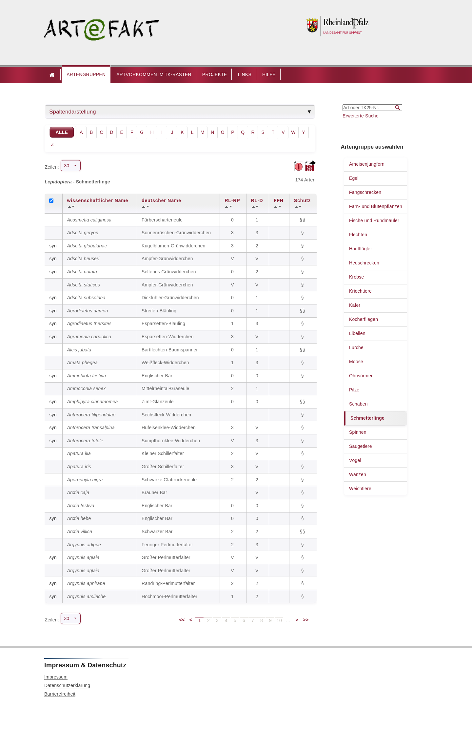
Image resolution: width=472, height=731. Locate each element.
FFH (279, 200)
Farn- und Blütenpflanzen (375, 206)
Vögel (355, 460)
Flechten (358, 234)
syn (52, 245)
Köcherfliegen (363, 319)
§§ (303, 219)
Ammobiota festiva (86, 375)
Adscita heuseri (83, 258)
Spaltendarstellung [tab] (72, 112)
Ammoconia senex (86, 388)
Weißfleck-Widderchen (165, 362)
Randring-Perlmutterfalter (168, 583)
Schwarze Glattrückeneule (169, 479)
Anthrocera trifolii (85, 440)
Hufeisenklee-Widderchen (169, 427)
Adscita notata (82, 271)
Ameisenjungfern (366, 164)
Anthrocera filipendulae (91, 414)
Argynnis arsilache (86, 596)
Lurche (356, 347)
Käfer (354, 305)
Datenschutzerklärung (67, 685)
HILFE (269, 74)
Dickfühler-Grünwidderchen (170, 297)
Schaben (358, 404)
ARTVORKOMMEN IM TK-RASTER (153, 74)
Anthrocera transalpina (91, 427)
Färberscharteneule (162, 219)
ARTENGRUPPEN (86, 74)
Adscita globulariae (87, 245)
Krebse (356, 277)
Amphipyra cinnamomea (92, 401)
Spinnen (357, 432)
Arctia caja (78, 492)
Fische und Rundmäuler (374, 220)
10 (279, 620)
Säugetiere (360, 446)
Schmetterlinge (367, 418)
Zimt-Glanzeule (158, 401)
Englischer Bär (157, 375)
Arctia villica (79, 531)
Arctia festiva (80, 505)
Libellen (357, 333)
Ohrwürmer (361, 375)
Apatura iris (79, 466)
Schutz (302, 200)
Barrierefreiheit (59, 694)
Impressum (56, 676)
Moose (356, 361)
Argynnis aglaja (83, 570)
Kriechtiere (360, 291)
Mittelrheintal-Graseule (165, 388)
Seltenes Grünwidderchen (169, 271)
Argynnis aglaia (83, 557)
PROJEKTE (214, 74)
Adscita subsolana (86, 297)
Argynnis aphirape (86, 583)
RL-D (257, 200)
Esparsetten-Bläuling (163, 323)
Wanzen (357, 474)
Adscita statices (83, 284)
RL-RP (232, 200)
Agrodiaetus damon (87, 310)
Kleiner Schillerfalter (163, 453)
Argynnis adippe (84, 544)
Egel (354, 178)
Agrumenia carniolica (89, 336)
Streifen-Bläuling (159, 310)
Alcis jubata (79, 349)
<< (182, 619)
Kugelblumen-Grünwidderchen (173, 245)
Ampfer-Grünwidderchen (167, 258)
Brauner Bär (154, 492)
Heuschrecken (364, 262)
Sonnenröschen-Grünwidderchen (176, 232)
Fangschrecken (365, 192)
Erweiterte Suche (361, 115)
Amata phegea (82, 362)
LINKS (244, 74)
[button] (86, 75)
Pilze (354, 389)
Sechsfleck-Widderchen (166, 414)
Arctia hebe (79, 518)
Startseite (52, 75)
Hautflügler (360, 248)
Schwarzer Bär (157, 531)
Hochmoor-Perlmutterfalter (169, 596)
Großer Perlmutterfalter (166, 557)
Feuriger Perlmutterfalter (167, 544)
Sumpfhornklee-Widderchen (171, 440)
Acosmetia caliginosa (89, 219)
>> (306, 619)
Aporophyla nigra (85, 479)
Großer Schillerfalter (163, 466)
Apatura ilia (79, 453)
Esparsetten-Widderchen (167, 336)
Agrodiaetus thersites (89, 323)
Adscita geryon (82, 232)
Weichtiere (360, 488)
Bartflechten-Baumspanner (170, 349)
